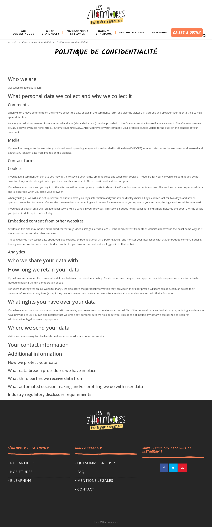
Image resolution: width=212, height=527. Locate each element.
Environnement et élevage (77, 32)
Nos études (21, 471)
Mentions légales (95, 480)
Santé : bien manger (50, 32)
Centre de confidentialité (36, 42)
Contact (86, 489)
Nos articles (22, 463)
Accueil (12, 42)
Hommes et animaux (104, 32)
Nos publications (131, 32)
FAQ (80, 471)
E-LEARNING (21, 480)
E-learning (159, 32)
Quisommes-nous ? (23, 32)
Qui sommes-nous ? (96, 463)
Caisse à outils (187, 33)
